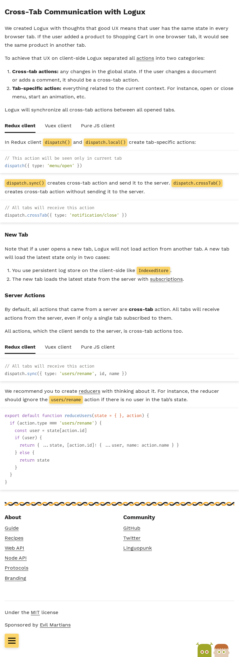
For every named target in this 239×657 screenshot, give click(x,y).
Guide (12, 528)
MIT (35, 612)
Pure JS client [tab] (98, 126)
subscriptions (166, 279)
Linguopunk (137, 548)
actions (145, 58)
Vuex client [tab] (58, 126)
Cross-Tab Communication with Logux (75, 11)
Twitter (132, 538)
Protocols (16, 568)
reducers (89, 391)
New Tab (16, 234)
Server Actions (25, 295)
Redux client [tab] (20, 126)
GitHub (131, 528)
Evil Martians (55, 625)
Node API (16, 558)
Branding (15, 578)
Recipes (14, 538)
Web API (14, 548)
